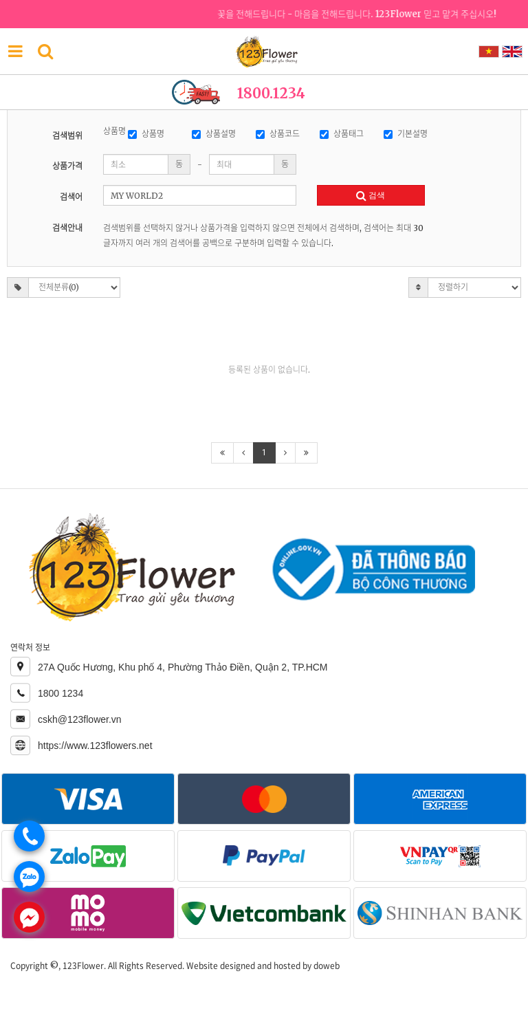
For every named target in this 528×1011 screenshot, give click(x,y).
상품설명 (214, 133)
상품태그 (342, 133)
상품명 (146, 133)
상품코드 (278, 133)
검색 (370, 195)
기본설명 (406, 133)
